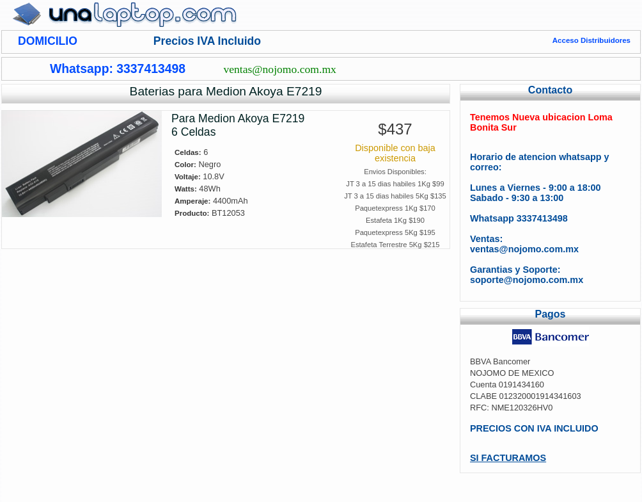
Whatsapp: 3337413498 (117, 68)
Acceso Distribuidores (591, 40)
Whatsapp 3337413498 (519, 218)
